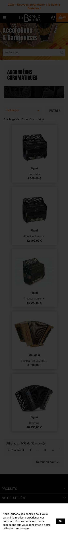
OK (61, 521)
